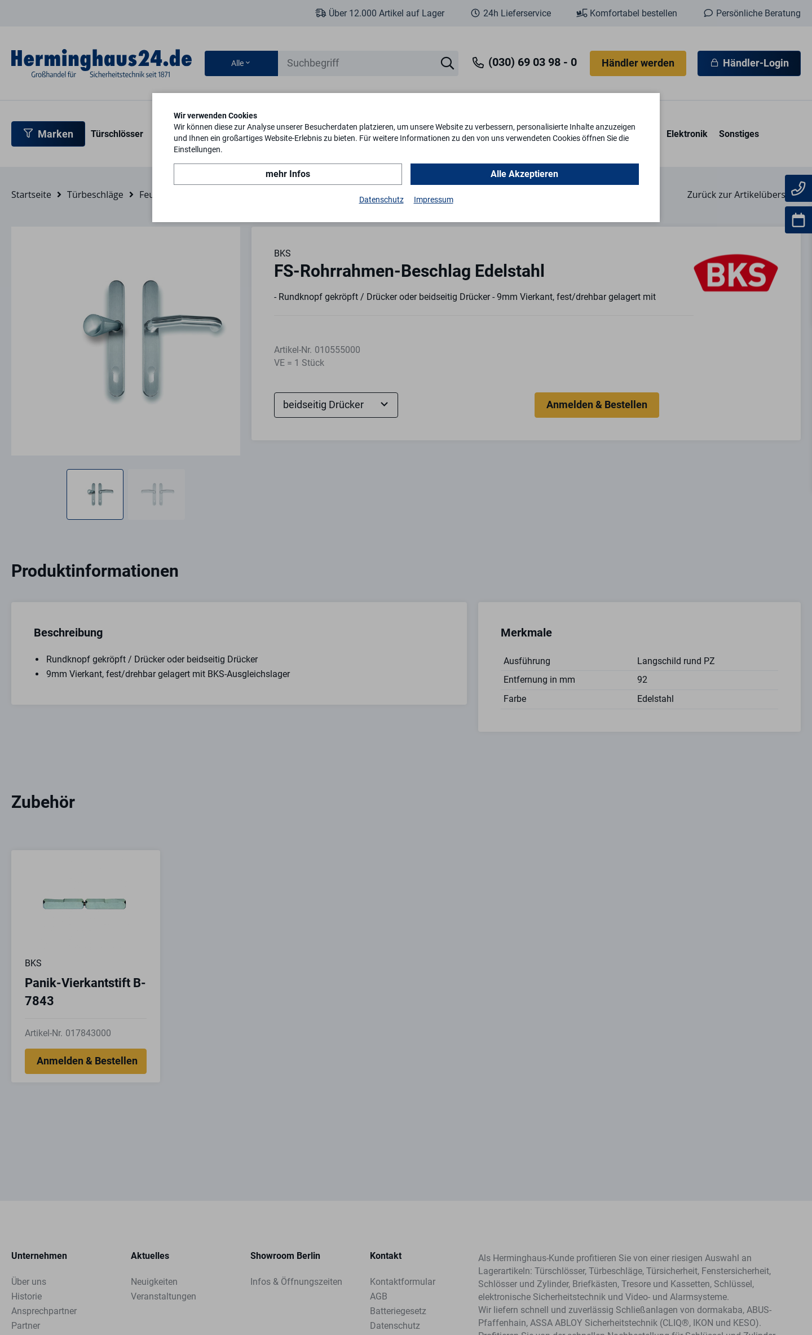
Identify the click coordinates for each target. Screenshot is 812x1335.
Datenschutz (381, 199)
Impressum (433, 199)
